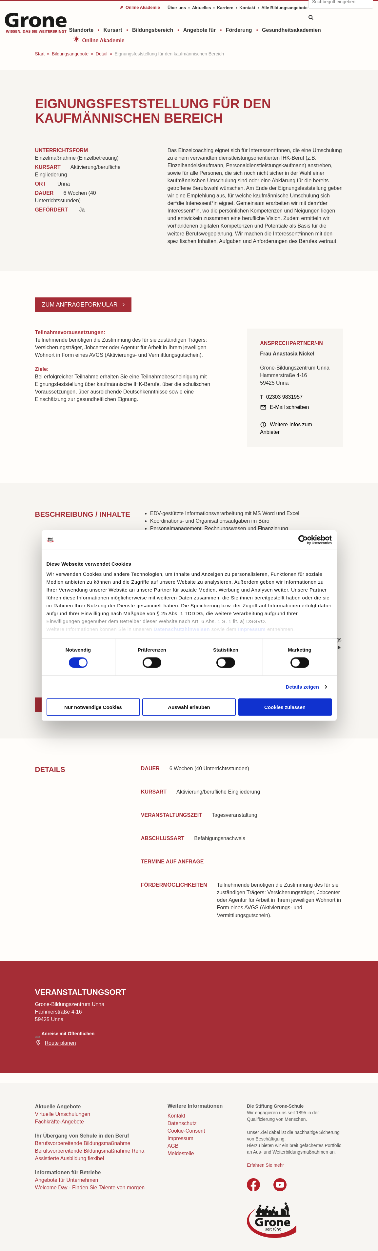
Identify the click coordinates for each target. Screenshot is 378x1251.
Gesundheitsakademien (291, 30)
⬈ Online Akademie (140, 7)
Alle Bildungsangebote (284, 7)
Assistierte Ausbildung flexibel (69, 1158)
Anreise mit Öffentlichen (68, 1033)
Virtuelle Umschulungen (62, 1114)
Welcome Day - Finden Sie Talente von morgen (90, 1187)
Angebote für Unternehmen (66, 1180)
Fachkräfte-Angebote (59, 1121)
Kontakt (247, 7)
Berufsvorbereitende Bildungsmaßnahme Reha (90, 1151)
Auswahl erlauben (189, 707)
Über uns (177, 7)
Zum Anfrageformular (80, 304)
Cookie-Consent (186, 1131)
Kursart (113, 30)
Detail (102, 53)
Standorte (81, 30)
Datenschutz (182, 1123)
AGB (173, 1146)
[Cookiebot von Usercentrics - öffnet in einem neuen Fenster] (303, 540)
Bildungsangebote (70, 53)
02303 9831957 (284, 397)
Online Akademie (103, 40)
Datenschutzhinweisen (181, 629)
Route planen (60, 1043)
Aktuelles (201, 7)
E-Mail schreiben (289, 407)
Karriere (225, 7)
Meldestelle (181, 1153)
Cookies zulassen (285, 707)
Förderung (239, 30)
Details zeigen (302, 687)
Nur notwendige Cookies (93, 707)
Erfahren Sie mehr (265, 1165)
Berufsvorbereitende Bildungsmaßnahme (82, 1143)
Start (40, 53)
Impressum (252, 629)
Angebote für (199, 30)
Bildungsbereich (152, 30)
